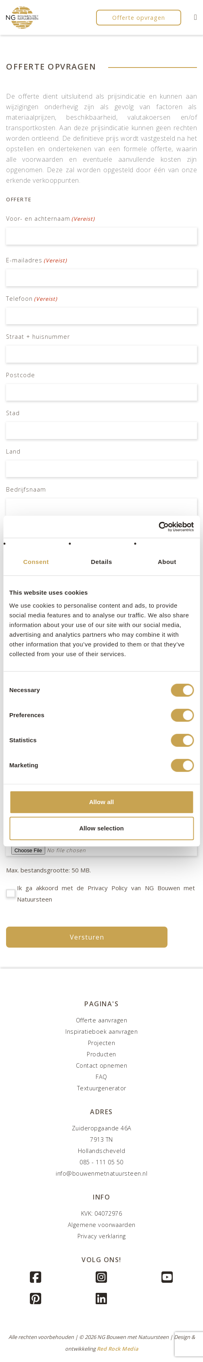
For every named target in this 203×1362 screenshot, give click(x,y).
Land (13, 451)
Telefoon (31, 298)
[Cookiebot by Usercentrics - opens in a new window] (158, 527)
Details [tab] (101, 561)
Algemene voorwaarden (102, 1225)
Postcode (20, 375)
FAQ (101, 1077)
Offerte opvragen (138, 17)
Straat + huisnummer (38, 336)
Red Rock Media (117, 1348)
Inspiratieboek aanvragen (101, 1031)
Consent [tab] (36, 561)
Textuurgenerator (101, 1088)
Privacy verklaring (101, 1236)
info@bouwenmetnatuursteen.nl (101, 1173)
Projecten (101, 1043)
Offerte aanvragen (102, 1020)
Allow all (101, 801)
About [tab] (167, 561)
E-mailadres (36, 260)
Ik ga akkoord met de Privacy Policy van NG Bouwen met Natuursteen (106, 893)
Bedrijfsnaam (26, 489)
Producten (101, 1054)
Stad (13, 413)
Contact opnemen (102, 1065)
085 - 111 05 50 (101, 1162)
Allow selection (101, 828)
